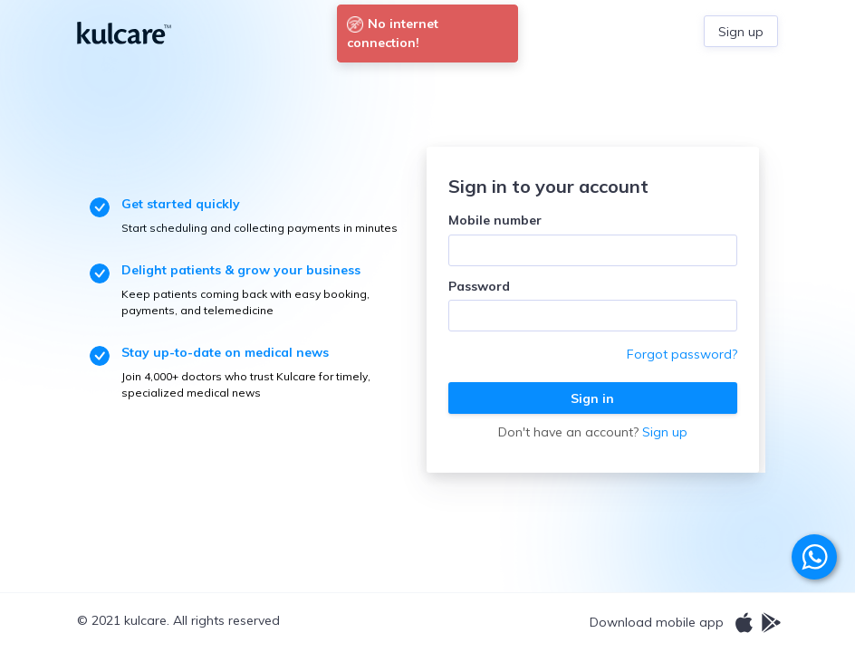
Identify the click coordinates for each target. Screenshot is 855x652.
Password (479, 286)
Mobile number (495, 220)
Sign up (664, 432)
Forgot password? (682, 354)
